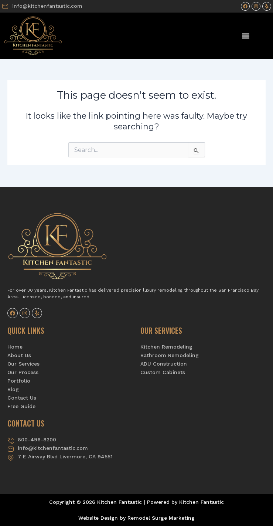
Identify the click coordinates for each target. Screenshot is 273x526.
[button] (246, 36)
